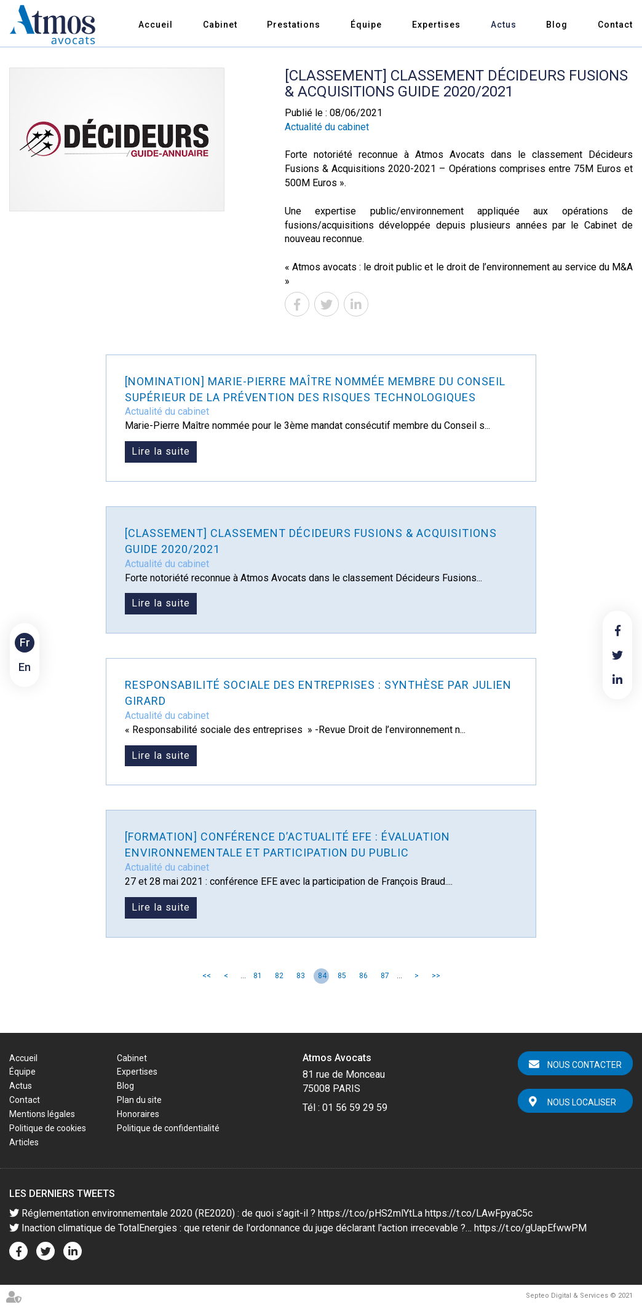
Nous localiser (581, 1102)
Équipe (366, 24)
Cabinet (220, 24)
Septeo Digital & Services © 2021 (579, 1296)
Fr (25, 642)
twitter (617, 655)
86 (363, 975)
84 (322, 975)
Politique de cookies (47, 1128)
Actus (504, 24)
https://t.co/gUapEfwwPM (530, 1228)
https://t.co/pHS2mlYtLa (370, 1213)
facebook (617, 630)
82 (279, 975)
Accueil (155, 24)
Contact (615, 24)
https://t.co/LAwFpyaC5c (479, 1213)
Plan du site (139, 1100)
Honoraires (138, 1114)
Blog (557, 24)
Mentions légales (42, 1114)
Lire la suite (161, 451)
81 (257, 975)
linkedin (617, 679)
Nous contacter (584, 1065)
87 (385, 975)
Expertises (436, 24)
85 (342, 975)
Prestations (293, 24)
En (24, 667)
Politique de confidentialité (168, 1128)
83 (300, 975)
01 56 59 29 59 (354, 1107)
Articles (24, 1142)
